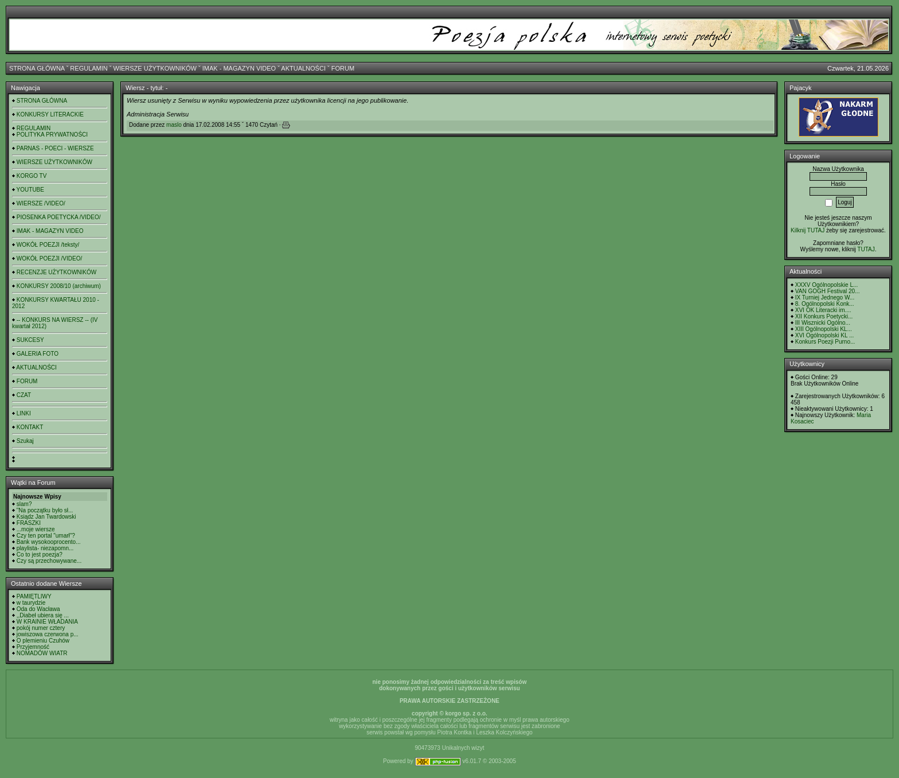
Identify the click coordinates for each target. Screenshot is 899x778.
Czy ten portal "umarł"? (46, 535)
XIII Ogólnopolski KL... (823, 329)
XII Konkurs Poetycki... (824, 316)
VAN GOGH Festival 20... (827, 291)
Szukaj (25, 441)
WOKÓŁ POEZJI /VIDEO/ (49, 258)
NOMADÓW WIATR (42, 653)
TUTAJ (865, 249)
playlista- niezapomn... (45, 548)
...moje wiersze (36, 529)
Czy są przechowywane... (49, 561)
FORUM (342, 68)
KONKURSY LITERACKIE (50, 114)
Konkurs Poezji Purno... (825, 342)
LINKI (24, 413)
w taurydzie (31, 603)
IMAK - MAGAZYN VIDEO (239, 68)
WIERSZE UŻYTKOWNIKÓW (155, 68)
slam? (24, 504)
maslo (174, 125)
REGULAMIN (88, 68)
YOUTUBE (30, 189)
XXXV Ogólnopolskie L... (826, 285)
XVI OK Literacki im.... (823, 310)
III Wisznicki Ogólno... (822, 323)
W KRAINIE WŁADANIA (47, 621)
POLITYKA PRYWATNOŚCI (52, 134)
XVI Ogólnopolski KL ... (824, 335)
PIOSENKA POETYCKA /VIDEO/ (59, 217)
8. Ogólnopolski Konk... (824, 304)
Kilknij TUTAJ (807, 230)
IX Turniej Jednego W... (824, 297)
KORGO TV (32, 176)
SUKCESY (30, 340)
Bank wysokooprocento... (49, 542)
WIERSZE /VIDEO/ (41, 203)
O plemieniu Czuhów (43, 640)
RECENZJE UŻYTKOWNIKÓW (56, 272)
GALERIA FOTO (37, 354)
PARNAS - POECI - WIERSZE (55, 148)
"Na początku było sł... (45, 510)
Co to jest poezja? (39, 554)
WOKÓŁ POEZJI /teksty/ (48, 245)
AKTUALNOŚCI (303, 68)
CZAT (24, 395)
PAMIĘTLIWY (34, 596)
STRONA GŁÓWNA (37, 68)
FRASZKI (29, 523)
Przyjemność (33, 647)
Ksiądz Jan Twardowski (46, 517)
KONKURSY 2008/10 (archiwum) (59, 286)
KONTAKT (30, 427)
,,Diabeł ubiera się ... (43, 615)
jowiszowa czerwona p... (48, 634)
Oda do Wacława (38, 609)
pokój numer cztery (41, 628)
